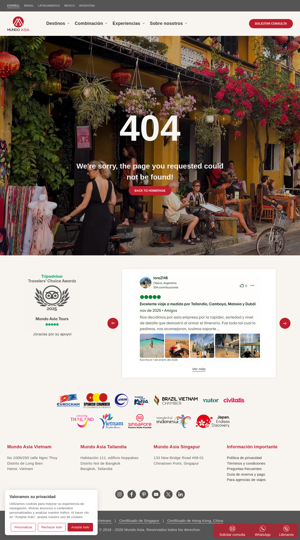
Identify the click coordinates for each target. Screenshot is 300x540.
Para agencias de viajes (246, 480)
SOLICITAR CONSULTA (271, 23)
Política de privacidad (244, 458)
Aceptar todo (80, 527)
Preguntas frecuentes (244, 469)
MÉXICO (69, 5)
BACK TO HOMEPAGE (150, 190)
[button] (112, 323)
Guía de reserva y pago (246, 474)
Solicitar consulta (232, 531)
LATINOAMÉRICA (49, 5)
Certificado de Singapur (139, 521)
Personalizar (23, 527)
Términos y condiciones (246, 463)
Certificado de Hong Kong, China (194, 521)
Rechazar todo (51, 527)
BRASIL (29, 5)
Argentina (87, 5)
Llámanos (286, 531)
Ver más (199, 369)
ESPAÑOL (13, 5)
